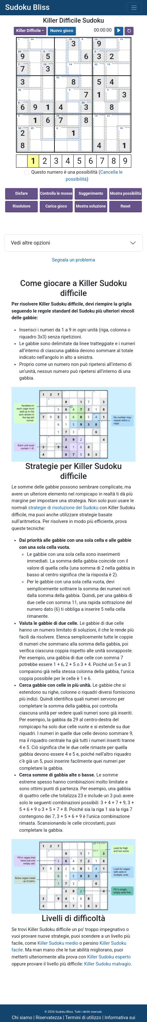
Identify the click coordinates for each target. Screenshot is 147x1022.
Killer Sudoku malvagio (107, 964)
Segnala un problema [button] (73, 260)
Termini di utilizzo (83, 1017)
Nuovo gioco (61, 30)
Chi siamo (22, 1017)
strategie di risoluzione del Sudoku (63, 508)
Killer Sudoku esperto (109, 957)
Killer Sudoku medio (57, 943)
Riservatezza (49, 1017)
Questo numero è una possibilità (64, 172)
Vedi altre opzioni (30, 243)
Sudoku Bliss (27, 7)
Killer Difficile (28, 30)
